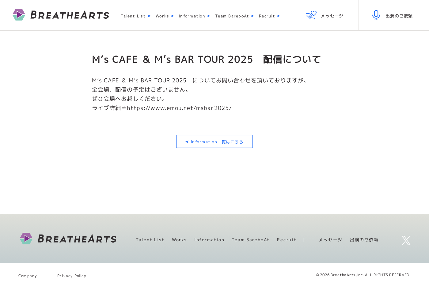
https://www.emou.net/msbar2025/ (179, 108)
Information (192, 16)
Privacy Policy (71, 275)
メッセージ (331, 240)
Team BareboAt (232, 16)
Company (27, 275)
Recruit (267, 16)
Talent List (133, 16)
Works (162, 16)
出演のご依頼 (364, 240)
